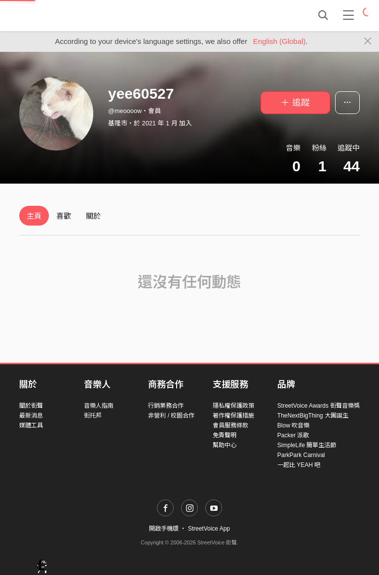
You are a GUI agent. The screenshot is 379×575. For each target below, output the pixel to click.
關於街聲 (31, 405)
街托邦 (93, 415)
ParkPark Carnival (301, 455)
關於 (93, 216)
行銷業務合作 (166, 405)
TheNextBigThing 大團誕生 (312, 415)
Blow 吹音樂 (293, 425)
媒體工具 (31, 425)
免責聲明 (224, 435)
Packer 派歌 (293, 435)
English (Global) (279, 41)
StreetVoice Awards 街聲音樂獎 (318, 405)
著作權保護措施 (233, 415)
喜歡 (63, 216)
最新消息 (31, 415)
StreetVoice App (209, 528)
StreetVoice (60, 15)
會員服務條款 (230, 425)
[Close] (368, 41)
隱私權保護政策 (233, 405)
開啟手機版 (164, 528)
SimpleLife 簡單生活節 (306, 445)
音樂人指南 (99, 405)
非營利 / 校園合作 (171, 415)
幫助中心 (224, 445)
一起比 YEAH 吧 (298, 464)
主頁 (34, 216)
